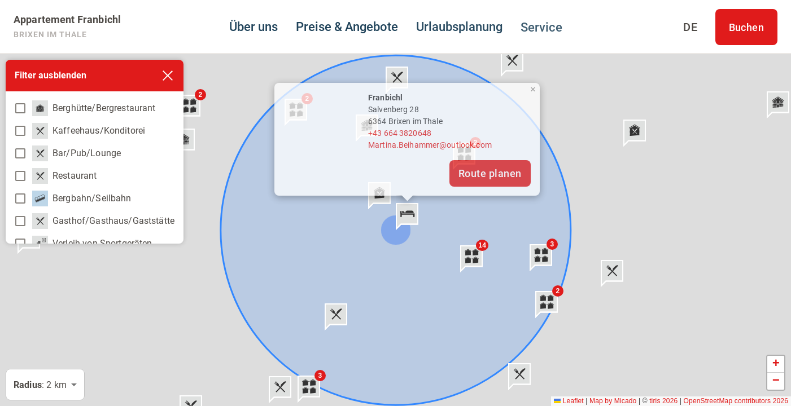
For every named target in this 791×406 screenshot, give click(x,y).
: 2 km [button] (40, 384)
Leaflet (569, 401)
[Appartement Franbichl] (67, 27)
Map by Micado (612, 401)
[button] (407, 216)
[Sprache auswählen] (690, 27)
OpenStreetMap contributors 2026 (736, 401)
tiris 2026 (663, 401)
